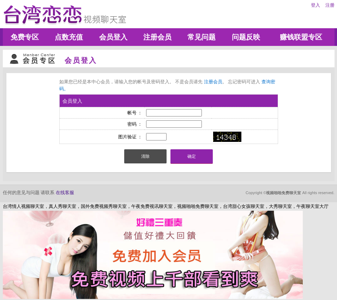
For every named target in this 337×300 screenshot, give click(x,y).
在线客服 (65, 192)
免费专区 (25, 37)
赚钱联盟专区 (301, 37)
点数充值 (69, 37)
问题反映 (246, 37)
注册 (330, 5)
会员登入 (113, 37)
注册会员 (157, 37)
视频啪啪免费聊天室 (283, 193)
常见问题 (201, 37)
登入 (315, 5)
